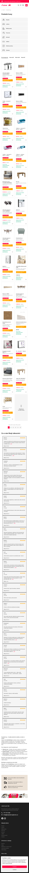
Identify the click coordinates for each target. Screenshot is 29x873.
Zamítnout (14, 869)
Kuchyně (3, 832)
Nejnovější (11, 57)
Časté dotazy (3, 849)
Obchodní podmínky (5, 848)
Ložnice (2, 827)
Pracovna (3, 830)
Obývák (2, 825)
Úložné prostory (4, 835)
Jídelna (2, 833)
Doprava (3, 843)
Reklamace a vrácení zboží (6, 846)
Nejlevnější (17, 57)
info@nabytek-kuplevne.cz (10, 814)
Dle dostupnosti (4, 57)
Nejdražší (23, 57)
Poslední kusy (8, 9)
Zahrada (2, 836)
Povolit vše (14, 866)
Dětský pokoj (3, 829)
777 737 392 (6, 812)
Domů (3, 9)
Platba (2, 845)
